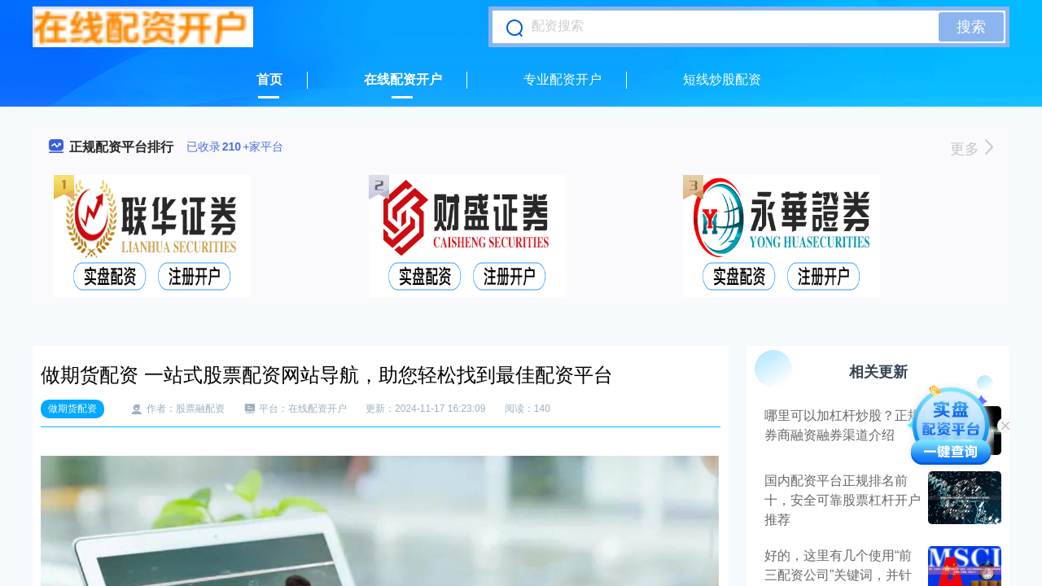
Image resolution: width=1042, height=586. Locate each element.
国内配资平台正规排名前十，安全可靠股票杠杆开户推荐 (842, 500)
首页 (269, 79)
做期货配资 (72, 408)
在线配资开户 (403, 79)
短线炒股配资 (722, 79)
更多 (971, 149)
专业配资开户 (562, 79)
